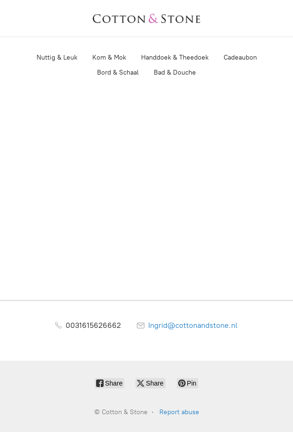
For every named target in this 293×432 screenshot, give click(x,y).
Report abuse (179, 412)
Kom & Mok (109, 57)
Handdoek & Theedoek (175, 57)
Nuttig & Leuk (57, 57)
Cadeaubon (240, 57)
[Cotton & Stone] (147, 18)
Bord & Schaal (118, 72)
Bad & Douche (175, 72)
